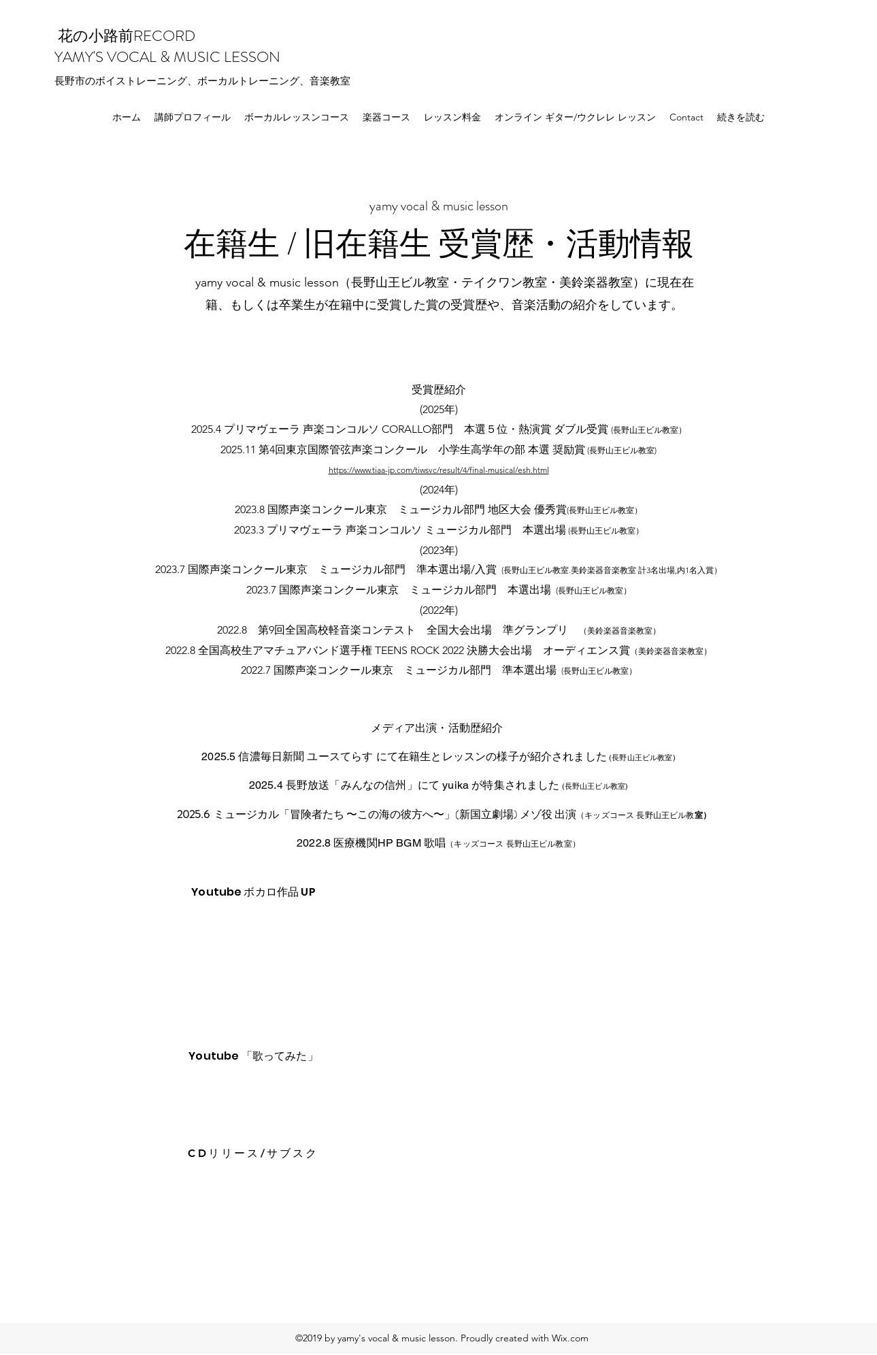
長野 (64, 80)
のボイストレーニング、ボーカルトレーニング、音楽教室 (217, 80)
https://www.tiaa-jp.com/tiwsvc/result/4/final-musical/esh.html (439, 470)
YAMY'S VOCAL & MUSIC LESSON (169, 56)
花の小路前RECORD (124, 35)
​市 (80, 80)
